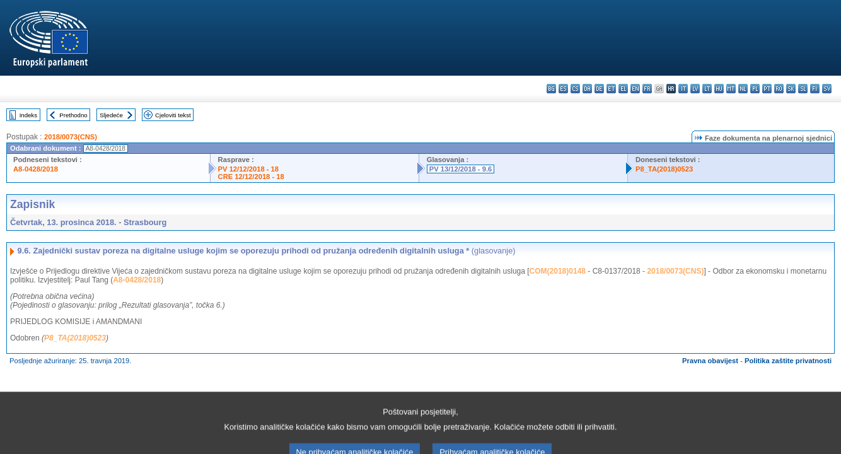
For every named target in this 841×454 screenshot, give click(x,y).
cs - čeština (575, 88)
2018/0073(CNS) (70, 137)
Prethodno (73, 115)
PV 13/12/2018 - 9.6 (460, 169)
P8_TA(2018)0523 (664, 169)
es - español (563, 88)
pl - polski (755, 88)
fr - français (647, 88)
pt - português (767, 88)
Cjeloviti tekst (173, 115)
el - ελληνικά (623, 88)
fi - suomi (815, 88)
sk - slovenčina (791, 88)
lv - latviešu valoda (695, 88)
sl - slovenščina (803, 88)
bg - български (551, 88)
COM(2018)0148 (558, 271)
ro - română (779, 88)
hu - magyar (719, 88)
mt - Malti (731, 88)
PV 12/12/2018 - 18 (248, 169)
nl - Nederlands (743, 88)
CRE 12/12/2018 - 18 (251, 176)
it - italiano (683, 88)
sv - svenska (827, 88)
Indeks (28, 115)
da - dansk (587, 88)
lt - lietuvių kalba (707, 88)
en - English (635, 88)
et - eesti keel (611, 88)
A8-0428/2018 (35, 169)
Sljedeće (111, 115)
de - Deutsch (599, 88)
